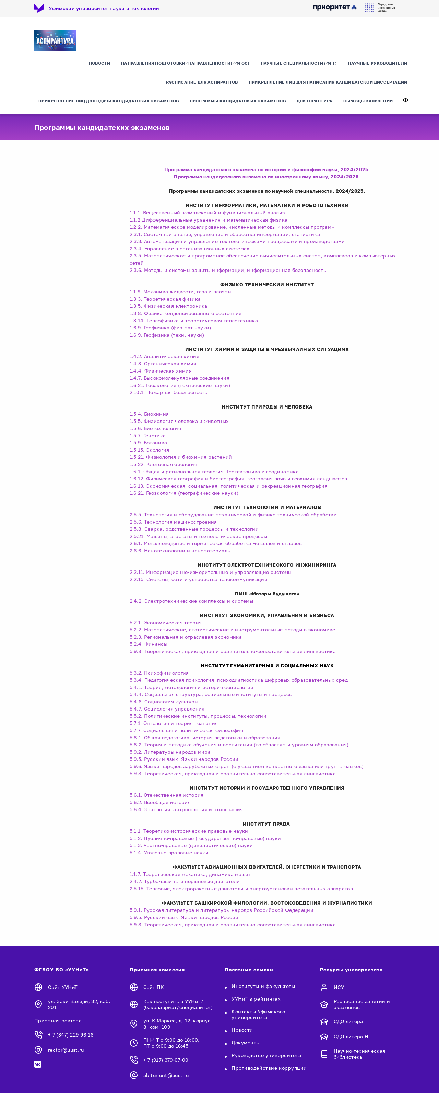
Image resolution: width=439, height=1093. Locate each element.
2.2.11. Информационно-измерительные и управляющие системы (211, 572)
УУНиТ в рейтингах (256, 999)
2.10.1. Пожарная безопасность (168, 392)
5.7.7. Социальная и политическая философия (186, 730)
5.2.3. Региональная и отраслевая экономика (186, 637)
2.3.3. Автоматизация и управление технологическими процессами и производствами (237, 241)
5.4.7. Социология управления (167, 709)
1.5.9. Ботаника (148, 442)
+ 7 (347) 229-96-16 (70, 1035)
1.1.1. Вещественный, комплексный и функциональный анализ (207, 212)
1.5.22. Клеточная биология (163, 464)
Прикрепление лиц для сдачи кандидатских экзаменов (108, 100)
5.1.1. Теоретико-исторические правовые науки (189, 831)
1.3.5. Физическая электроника (168, 306)
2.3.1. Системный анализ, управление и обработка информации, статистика (225, 234)
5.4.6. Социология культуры (164, 701)
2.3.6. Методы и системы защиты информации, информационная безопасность (228, 270)
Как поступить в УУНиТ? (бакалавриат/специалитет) (178, 1004)
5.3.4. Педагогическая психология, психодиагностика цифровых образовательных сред (239, 680)
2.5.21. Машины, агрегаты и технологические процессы (198, 536)
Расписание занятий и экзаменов (362, 1004)
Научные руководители (377, 63)
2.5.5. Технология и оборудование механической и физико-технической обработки (233, 514)
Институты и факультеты (263, 986)
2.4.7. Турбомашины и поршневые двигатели (185, 881)
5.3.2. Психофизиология (159, 673)
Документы (246, 1042)
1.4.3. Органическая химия (163, 363)
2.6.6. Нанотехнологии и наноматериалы (180, 550)
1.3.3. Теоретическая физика (165, 299)
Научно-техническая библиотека (359, 1054)
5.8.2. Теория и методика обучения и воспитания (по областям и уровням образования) (239, 744)
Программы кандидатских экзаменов (238, 100)
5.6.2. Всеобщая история (160, 802)
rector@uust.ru (66, 1050)
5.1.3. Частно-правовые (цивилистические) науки (191, 845)
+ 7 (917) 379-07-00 (166, 1060)
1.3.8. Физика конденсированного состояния (186, 313)
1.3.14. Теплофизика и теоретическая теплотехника (194, 320)
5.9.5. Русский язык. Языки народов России (184, 759)
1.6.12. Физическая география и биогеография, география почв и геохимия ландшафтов (238, 478)
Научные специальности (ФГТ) (299, 63)
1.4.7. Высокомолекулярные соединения (180, 378)
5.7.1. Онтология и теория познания (174, 723)
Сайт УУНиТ (63, 987)
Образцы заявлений (368, 100)
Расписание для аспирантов (202, 82)
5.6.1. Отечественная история (167, 795)
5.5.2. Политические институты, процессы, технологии (198, 716)
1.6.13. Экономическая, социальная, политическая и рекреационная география (229, 486)
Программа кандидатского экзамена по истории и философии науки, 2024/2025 (266, 169)
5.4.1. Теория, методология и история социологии (192, 687)
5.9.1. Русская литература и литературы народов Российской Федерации (221, 910)
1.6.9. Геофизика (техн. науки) (167, 335)
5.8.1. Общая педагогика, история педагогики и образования (205, 737)
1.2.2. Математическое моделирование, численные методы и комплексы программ (232, 227)
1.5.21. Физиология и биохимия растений (181, 457)
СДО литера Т (351, 1021)
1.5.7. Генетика (148, 435)
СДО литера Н (351, 1036)
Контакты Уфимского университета (258, 1014)
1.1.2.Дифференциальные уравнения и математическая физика (209, 220)
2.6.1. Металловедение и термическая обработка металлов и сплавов (216, 543)
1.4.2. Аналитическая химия (164, 356)
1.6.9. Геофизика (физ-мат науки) (170, 327)
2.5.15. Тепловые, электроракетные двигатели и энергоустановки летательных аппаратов (243, 888)
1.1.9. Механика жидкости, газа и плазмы (181, 291)
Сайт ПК (153, 987)
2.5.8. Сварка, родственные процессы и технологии (194, 529)
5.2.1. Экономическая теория (166, 622)
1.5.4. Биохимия (149, 414)
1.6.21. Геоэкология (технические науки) (180, 385)
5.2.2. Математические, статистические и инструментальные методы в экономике (232, 629)
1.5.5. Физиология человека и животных (179, 421)
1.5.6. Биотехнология (155, 428)
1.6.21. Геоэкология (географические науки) (184, 493)
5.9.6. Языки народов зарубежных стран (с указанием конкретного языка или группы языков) (247, 766)
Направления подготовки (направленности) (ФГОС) (185, 63)
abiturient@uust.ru (166, 1075)
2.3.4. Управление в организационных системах (190, 248)
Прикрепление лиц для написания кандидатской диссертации (328, 82)
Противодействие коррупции (269, 1068)
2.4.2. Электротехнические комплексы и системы (191, 601)
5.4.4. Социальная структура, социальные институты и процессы (211, 694)
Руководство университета (266, 1055)
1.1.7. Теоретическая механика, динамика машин (193, 874)
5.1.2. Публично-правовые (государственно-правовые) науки (205, 838)
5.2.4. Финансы (148, 644)
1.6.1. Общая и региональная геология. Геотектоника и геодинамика (214, 471)
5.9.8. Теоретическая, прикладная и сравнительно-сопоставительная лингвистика (233, 651)
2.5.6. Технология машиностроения (173, 522)
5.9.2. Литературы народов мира (170, 752)
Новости (99, 63)
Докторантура (314, 100)
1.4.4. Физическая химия (161, 371)
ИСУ (339, 987)
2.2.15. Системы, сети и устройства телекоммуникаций (199, 579)
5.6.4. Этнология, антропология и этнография (186, 809)
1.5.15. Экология (149, 450)
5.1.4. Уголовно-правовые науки (169, 852)
